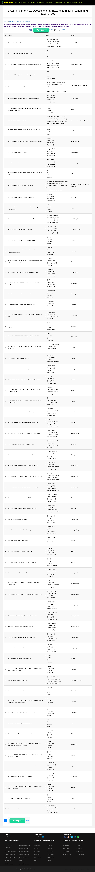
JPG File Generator (24, 858)
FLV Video (50, 851)
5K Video (36, 848)
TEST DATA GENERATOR (32, 2)
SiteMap (77, 869)
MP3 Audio (66, 845)
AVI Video (36, 861)
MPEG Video (37, 858)
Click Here (64, 30)
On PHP (43, 30)
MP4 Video (37, 845)
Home (5, 21)
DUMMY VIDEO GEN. (49, 2)
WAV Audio (79, 845)
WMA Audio (79, 851)
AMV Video (51, 861)
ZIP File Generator (10, 855)
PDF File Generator (10, 851)
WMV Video (51, 858)
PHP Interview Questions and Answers (19, 21)
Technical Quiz (67, 855)
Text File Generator (24, 848)
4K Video (50, 845)
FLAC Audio (66, 848)
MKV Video (37, 855)
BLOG (71, 869)
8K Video (50, 848)
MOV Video (51, 855)
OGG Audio (66, 851)
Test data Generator (24, 845)
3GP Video (37, 851)
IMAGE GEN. (41, 2)
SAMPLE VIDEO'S (58, 2)
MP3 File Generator (24, 851)
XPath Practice (80, 855)
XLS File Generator (24, 864)
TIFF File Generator (24, 861)
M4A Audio (79, 848)
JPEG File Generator (10, 858)
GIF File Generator (10, 864)
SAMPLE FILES (75, 2)
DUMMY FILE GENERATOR (20, 2)
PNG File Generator (10, 861)
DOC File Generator (24, 855)
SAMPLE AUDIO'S (67, 2)
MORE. (80, 2)
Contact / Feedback (85, 869)
